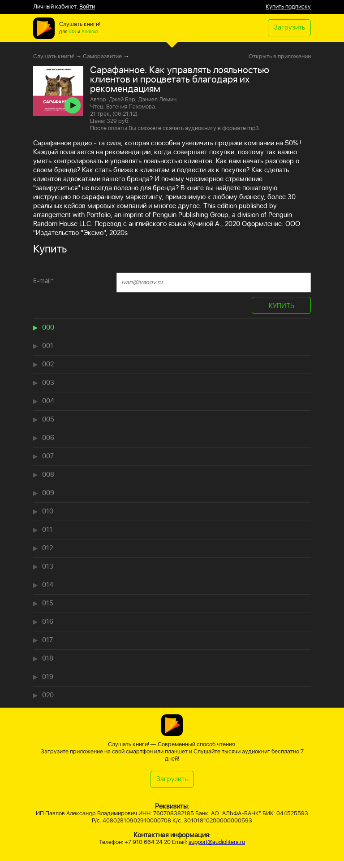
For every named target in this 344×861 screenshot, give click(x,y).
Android (90, 31)
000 (48, 327)
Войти (87, 7)
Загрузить (289, 27)
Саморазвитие (102, 56)
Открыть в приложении (280, 57)
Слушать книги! (53, 56)
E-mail (43, 281)
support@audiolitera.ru (217, 842)
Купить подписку (288, 7)
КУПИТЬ (281, 306)
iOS (72, 31)
